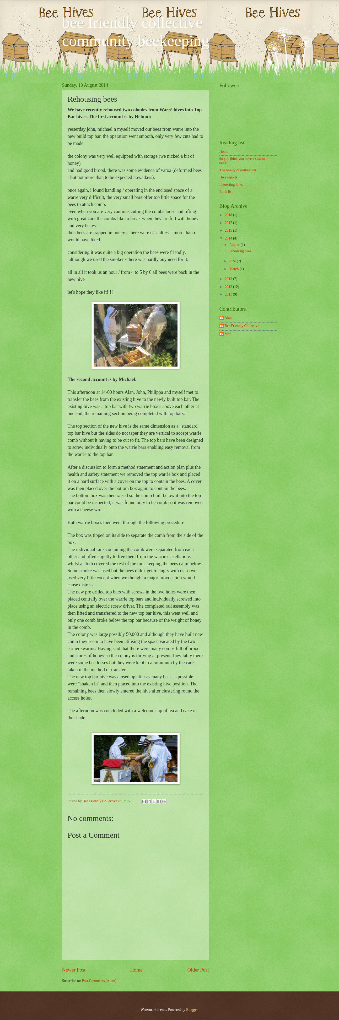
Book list (226, 192)
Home (136, 970)
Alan (228, 318)
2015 (229, 230)
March (234, 269)
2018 (229, 215)
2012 (229, 287)
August (234, 245)
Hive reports (228, 177)
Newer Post (74, 970)
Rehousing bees (239, 251)
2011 (229, 294)
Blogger (192, 1010)
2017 (229, 223)
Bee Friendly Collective (100, 801)
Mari (228, 334)
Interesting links (231, 185)
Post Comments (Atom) (99, 981)
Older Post (198, 970)
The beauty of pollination (237, 170)
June (233, 261)
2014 (229, 238)
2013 (229, 279)
